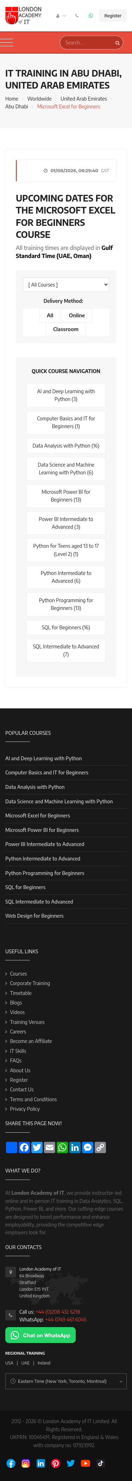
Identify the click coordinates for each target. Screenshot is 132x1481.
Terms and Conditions (33, 1099)
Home (11, 99)
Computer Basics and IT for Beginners (46, 772)
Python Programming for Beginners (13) (66, 604)
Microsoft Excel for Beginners (37, 816)
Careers (18, 1032)
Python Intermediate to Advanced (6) (66, 577)
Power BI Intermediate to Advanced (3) (66, 523)
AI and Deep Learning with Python (43, 758)
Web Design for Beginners (34, 916)
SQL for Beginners (25, 887)
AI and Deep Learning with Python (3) (66, 395)
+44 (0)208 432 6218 (58, 1312)
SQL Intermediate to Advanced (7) (66, 650)
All (50, 315)
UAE (25, 1363)
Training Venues (27, 1022)
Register (113, 15)
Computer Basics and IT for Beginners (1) (66, 422)
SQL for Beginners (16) (66, 627)
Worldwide (39, 99)
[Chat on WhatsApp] (40, 1335)
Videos (17, 1012)
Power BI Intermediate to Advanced (44, 844)
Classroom (65, 329)
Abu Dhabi (16, 106)
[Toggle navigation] (6, 42)
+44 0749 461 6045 (65, 1320)
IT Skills (18, 1051)
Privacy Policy (25, 1109)
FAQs (15, 1060)
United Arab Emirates (84, 99)
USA (9, 1363)
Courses (18, 974)
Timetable (20, 993)
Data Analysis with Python (34, 787)
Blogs (16, 1003)
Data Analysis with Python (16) (66, 446)
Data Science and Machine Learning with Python (59, 801)
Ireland (44, 1363)
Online (77, 315)
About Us (20, 1070)
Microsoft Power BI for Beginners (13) (66, 496)
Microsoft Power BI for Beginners (42, 830)
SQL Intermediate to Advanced (39, 902)
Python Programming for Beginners (44, 873)
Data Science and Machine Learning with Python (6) (66, 468)
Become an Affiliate (31, 1041)
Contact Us (21, 1089)
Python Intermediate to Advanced (42, 859)
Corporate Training (30, 983)
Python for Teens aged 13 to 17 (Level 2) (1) (66, 550)
